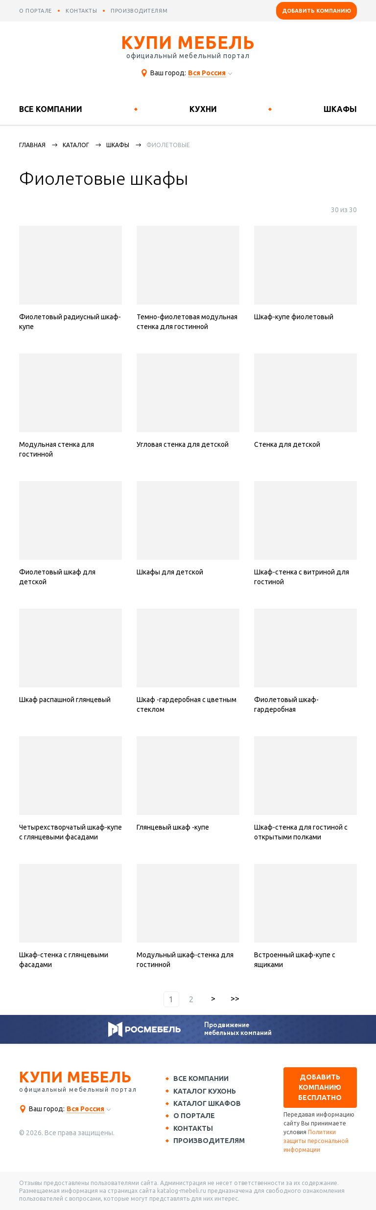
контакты (81, 11)
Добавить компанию (316, 11)
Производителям (210, 1141)
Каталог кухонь (205, 1091)
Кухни (203, 109)
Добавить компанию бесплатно (320, 1087)
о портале (35, 11)
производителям (139, 11)
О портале (195, 1117)
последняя (235, 999)
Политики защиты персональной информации (316, 1141)
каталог (76, 145)
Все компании (50, 109)
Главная (32, 145)
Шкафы (340, 109)
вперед (213, 999)
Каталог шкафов (208, 1104)
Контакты (194, 1129)
